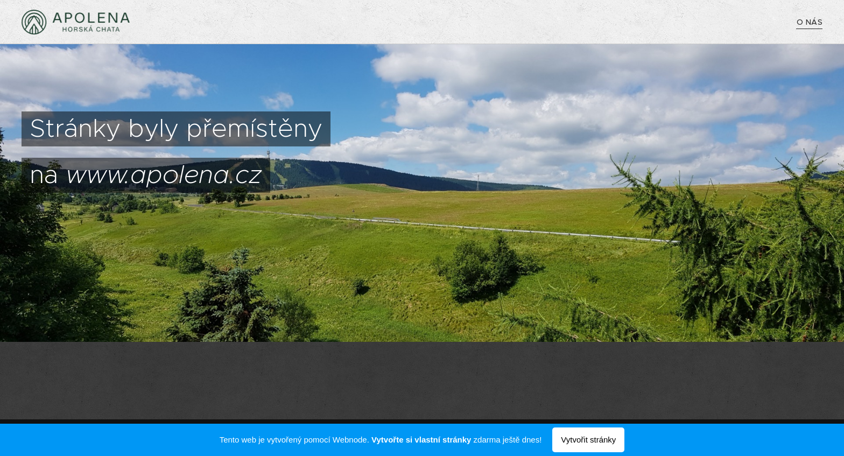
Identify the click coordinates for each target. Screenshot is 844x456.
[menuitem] (809, 22)
